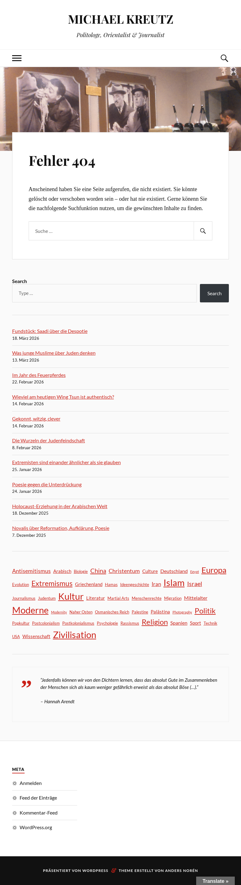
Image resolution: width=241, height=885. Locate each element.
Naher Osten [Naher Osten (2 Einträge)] (80, 611)
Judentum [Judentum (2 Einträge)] (47, 598)
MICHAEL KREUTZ (120, 19)
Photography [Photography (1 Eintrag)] (182, 612)
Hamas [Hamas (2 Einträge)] (111, 584)
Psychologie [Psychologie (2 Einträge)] (107, 623)
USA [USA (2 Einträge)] (16, 636)
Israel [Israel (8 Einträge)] (194, 583)
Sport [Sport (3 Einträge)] (195, 623)
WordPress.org (36, 827)
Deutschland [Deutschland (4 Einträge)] (174, 571)
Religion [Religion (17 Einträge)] (155, 622)
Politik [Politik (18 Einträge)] (205, 610)
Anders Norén (181, 870)
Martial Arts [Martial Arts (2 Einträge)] (118, 598)
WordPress (95, 870)
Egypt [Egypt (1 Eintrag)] (194, 572)
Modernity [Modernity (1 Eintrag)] (59, 612)
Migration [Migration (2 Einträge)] (173, 598)
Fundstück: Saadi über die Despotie (49, 331)
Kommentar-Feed (39, 812)
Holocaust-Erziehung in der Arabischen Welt (59, 506)
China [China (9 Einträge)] (98, 570)
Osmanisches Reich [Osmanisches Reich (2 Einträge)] (112, 611)
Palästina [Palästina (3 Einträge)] (160, 611)
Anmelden (31, 783)
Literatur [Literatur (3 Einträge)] (95, 598)
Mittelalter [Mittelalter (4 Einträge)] (195, 598)
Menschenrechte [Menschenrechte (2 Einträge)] (147, 598)
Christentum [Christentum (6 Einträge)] (124, 570)
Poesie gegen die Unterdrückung (47, 484)
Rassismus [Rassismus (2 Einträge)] (129, 623)
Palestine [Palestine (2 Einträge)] (140, 611)
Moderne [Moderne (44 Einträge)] (30, 609)
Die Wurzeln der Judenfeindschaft (48, 440)
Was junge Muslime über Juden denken (54, 353)
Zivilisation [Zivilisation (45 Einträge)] (74, 634)
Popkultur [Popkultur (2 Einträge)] (21, 623)
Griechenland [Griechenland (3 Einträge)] (88, 584)
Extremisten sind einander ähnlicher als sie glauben (66, 462)
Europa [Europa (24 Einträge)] (213, 570)
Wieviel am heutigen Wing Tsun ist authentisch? (63, 397)
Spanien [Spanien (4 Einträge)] (178, 623)
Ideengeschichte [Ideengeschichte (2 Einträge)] (134, 584)
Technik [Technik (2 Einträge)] (210, 623)
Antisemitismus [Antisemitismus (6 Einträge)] (31, 570)
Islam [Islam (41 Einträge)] (174, 582)
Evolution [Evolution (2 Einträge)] (20, 584)
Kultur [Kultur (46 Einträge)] (71, 596)
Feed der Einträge (38, 798)
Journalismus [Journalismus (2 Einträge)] (23, 598)
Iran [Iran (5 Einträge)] (156, 584)
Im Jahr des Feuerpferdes (39, 375)
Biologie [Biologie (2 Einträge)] (81, 571)
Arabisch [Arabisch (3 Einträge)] (62, 571)
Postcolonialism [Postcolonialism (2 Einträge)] (46, 623)
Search (19, 281)
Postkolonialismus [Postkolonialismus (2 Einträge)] (78, 623)
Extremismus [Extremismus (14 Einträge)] (52, 583)
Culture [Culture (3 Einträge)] (150, 571)
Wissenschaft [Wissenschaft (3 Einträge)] (36, 636)
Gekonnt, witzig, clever (36, 418)
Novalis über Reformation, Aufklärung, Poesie (60, 528)
